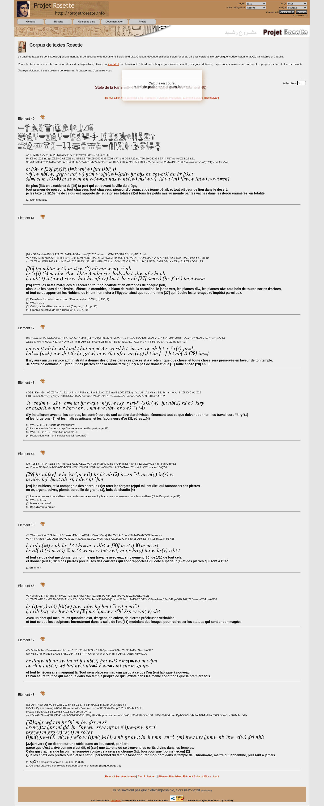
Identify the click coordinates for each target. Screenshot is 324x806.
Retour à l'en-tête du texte (120, 97)
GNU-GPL (116, 800)
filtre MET (113, 64)
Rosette (58, 21)
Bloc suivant (211, 97)
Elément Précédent (170, 776)
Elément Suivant (193, 776)
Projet (142, 21)
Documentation (114, 21)
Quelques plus (86, 21)
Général (30, 21)
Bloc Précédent (147, 776)
